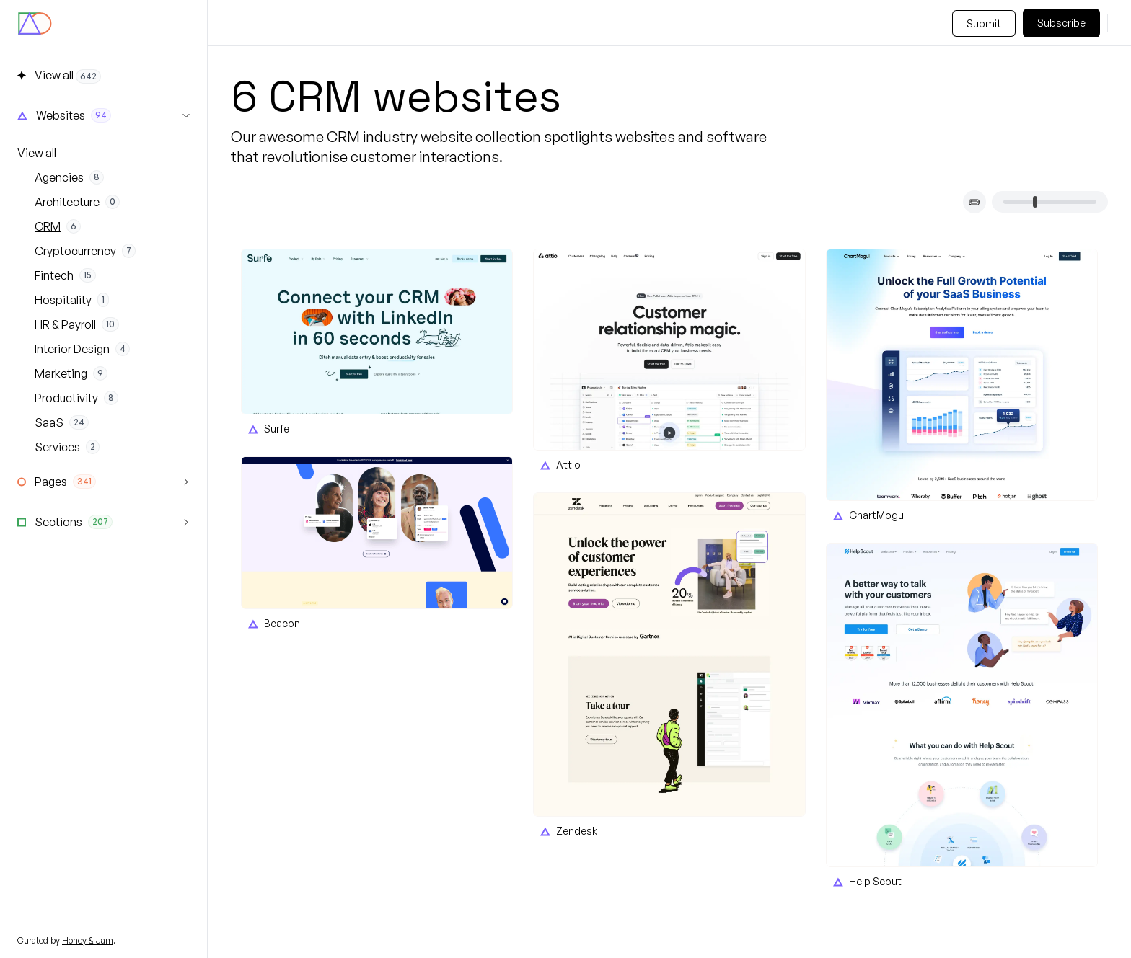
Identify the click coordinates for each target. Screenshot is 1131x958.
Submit (984, 23)
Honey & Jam (87, 940)
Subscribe (1061, 23)
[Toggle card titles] (974, 201)
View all (36, 153)
